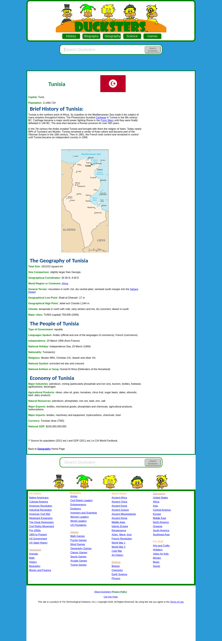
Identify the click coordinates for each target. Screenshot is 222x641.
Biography (91, 36)
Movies (157, 558)
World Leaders (78, 521)
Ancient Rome (119, 518)
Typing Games (78, 565)
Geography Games (81, 548)
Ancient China (119, 501)
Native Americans (39, 497)
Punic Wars (107, 120)
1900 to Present (38, 534)
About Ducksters (102, 592)
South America (161, 530)
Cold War (117, 551)
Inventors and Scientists (83, 512)
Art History (117, 555)
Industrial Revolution (40, 510)
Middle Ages (118, 522)
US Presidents (78, 525)
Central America (162, 510)
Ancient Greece (120, 510)
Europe (157, 514)
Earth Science (119, 574)
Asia (155, 505)
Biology (116, 566)
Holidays (158, 549)
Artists (73, 496)
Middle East (159, 518)
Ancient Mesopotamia (124, 514)
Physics (116, 578)
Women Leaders (79, 517)
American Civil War (39, 514)
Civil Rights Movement (41, 526)
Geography (112, 36)
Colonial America (38, 501)
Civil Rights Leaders (81, 500)
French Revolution (122, 538)
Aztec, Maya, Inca (122, 534)
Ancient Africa (119, 497)
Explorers (75, 508)
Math (32, 558)
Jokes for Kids (161, 553)
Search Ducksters (153, 49)
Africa (65, 283)
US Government (38, 538)
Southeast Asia (161, 534)
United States (160, 497)
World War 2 (118, 547)
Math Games (77, 536)
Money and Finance (40, 570)
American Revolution (40, 505)
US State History (38, 542)
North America (161, 522)
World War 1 (118, 542)
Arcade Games (78, 560)
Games (152, 36)
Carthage (101, 117)
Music (156, 562)
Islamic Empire (120, 526)
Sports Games (78, 556)
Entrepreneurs (78, 504)
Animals (33, 553)
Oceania (157, 526)
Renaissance (119, 530)
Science (132, 36)
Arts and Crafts (161, 545)
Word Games (77, 544)
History (71, 36)
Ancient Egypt (119, 505)
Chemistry (117, 570)
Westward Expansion (40, 518)
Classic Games (78, 552)
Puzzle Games (78, 540)
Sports (156, 566)
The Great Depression (41, 522)
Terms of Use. (177, 602)
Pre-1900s (35, 530)
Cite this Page (111, 597)
